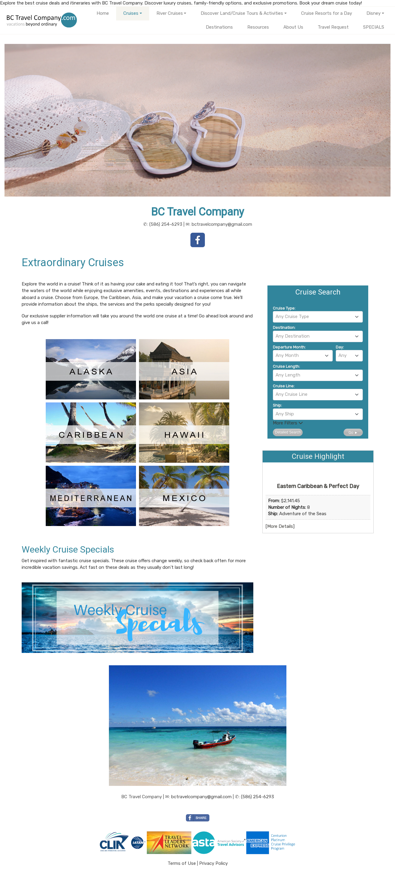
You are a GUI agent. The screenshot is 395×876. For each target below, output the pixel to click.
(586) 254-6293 (257, 796)
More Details (280, 526)
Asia (136, 297)
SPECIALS (373, 27)
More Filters (288, 423)
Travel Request (333, 27)
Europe (91, 297)
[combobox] (318, 317)
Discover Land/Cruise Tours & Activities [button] (242, 13)
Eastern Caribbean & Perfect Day (318, 486)
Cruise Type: (284, 308)
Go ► (353, 432)
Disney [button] (373, 13)
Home (103, 13)
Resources (258, 27)
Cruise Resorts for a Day (326, 13)
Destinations (219, 27)
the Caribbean (115, 297)
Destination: (284, 327)
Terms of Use (182, 863)
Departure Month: (289, 347)
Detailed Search (288, 432)
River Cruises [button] (169, 13)
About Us (293, 27)
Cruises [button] (130, 13)
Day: (340, 347)
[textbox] (318, 316)
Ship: (277, 405)
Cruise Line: (284, 386)
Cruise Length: (286, 366)
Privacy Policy (213, 863)
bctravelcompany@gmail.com (201, 796)
